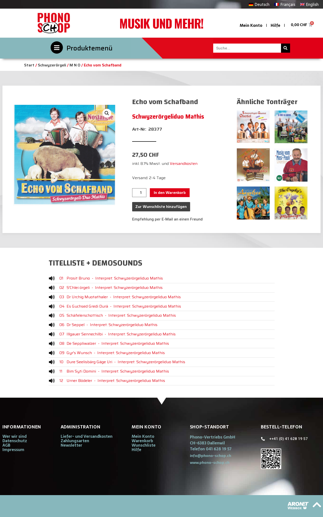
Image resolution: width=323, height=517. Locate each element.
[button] (106, 113)
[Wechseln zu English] (309, 4)
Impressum (13, 449)
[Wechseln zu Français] (284, 4)
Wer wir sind (14, 436)
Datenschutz (14, 441)
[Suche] (285, 48)
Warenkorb (142, 441)
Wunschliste (143, 445)
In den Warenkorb (170, 192)
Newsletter (71, 445)
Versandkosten (183, 163)
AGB (6, 445)
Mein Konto (251, 25)
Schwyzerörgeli (52, 65)
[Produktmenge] (139, 192)
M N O (75, 65)
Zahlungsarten (75, 441)
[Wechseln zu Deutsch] (259, 4)
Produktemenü (89, 48)
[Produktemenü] (57, 47)
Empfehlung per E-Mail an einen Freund (167, 219)
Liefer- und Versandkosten (86, 436)
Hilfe (275, 25)
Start (29, 65)
